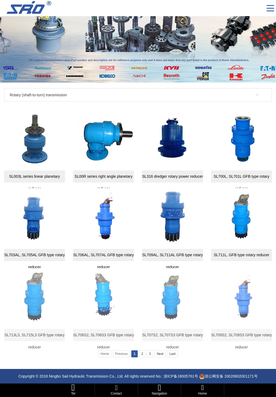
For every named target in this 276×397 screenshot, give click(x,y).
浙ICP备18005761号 (181, 376)
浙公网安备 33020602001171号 (231, 376)
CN (260, 8)
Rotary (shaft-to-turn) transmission (38, 95)
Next (160, 354)
